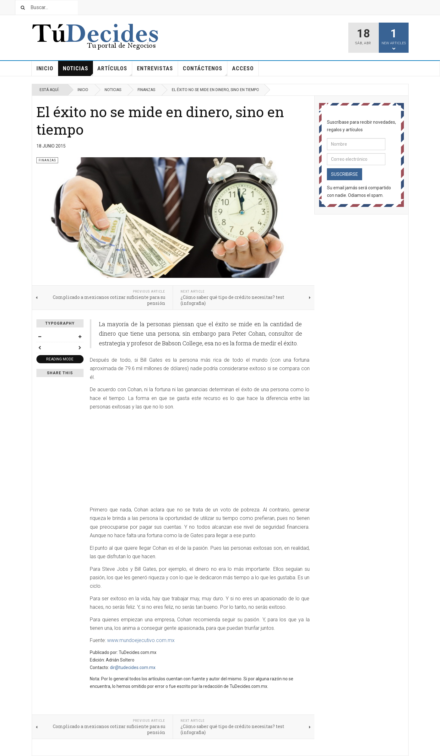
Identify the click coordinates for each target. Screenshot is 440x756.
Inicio (44, 68)
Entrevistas (155, 68)
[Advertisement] (142, 459)
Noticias (78, 70)
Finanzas (146, 90)
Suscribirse (344, 174)
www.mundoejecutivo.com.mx (141, 640)
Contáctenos (205, 70)
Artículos (114, 70)
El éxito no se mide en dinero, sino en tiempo (160, 120)
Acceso (243, 68)
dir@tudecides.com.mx (132, 667)
